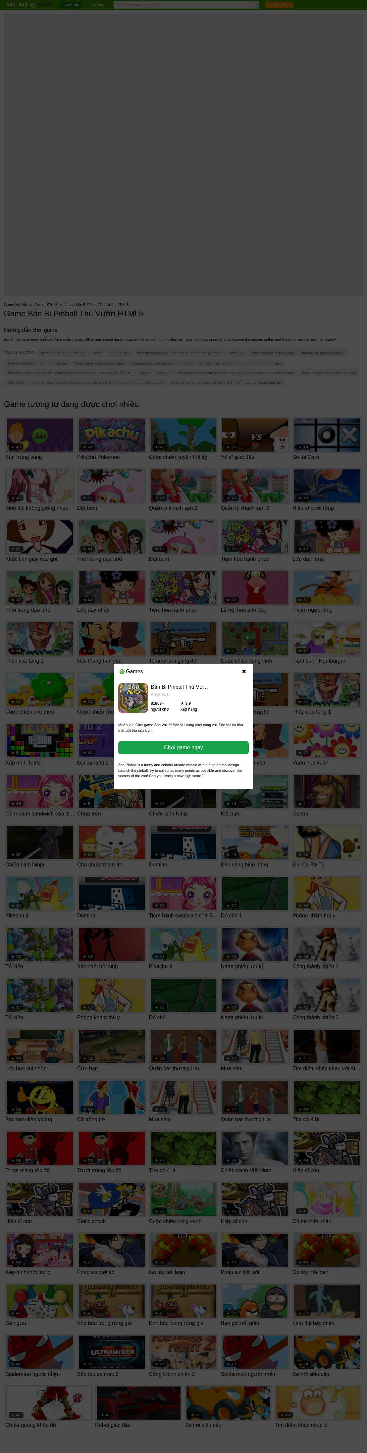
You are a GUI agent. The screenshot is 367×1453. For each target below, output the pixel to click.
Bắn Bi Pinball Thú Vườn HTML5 (189, 687)
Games (131, 671)
